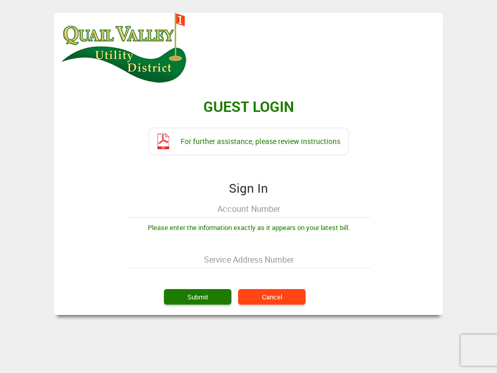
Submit (198, 297)
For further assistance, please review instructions (260, 141)
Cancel (272, 297)
